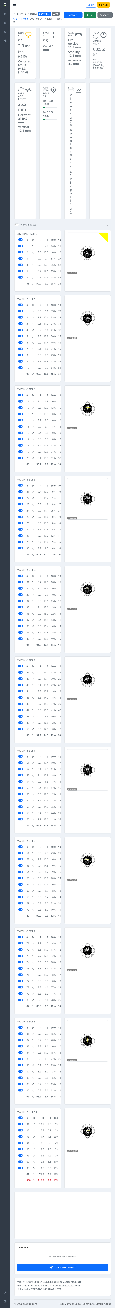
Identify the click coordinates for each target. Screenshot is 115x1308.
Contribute (89, 1303)
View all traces (28, 224)
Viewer (71, 15)
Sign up (103, 4)
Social (78, 1303)
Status (99, 1303)
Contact (69, 1303)
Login (91, 4)
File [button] (89, 15)
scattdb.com (30, 1303)
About (107, 1303)
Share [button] (104, 15)
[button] (108, 226)
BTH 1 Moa (20, 18)
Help (61, 1303)
